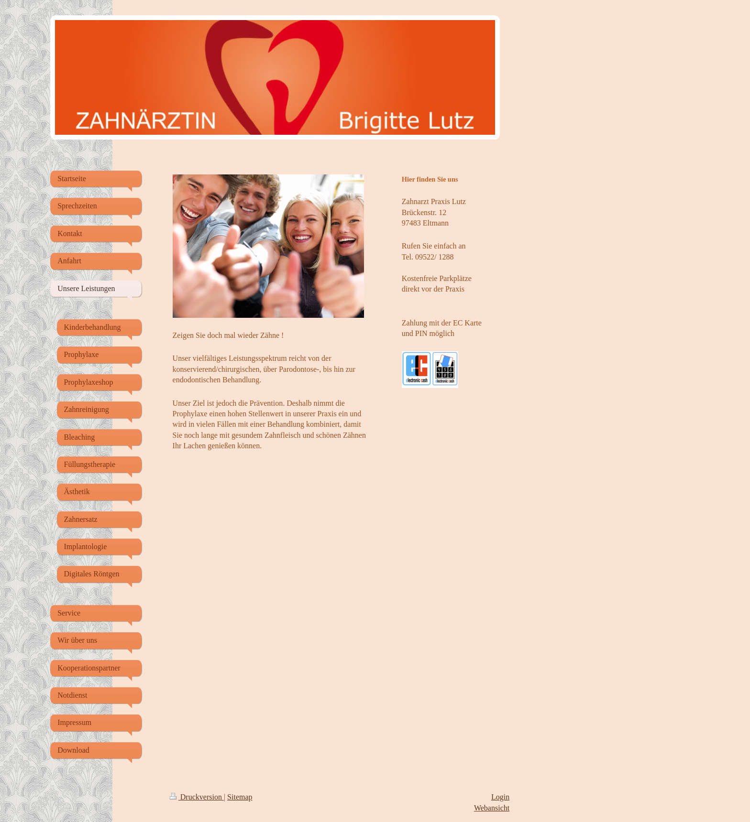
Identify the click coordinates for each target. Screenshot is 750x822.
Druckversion (197, 797)
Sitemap (239, 797)
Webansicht (491, 808)
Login (500, 797)
